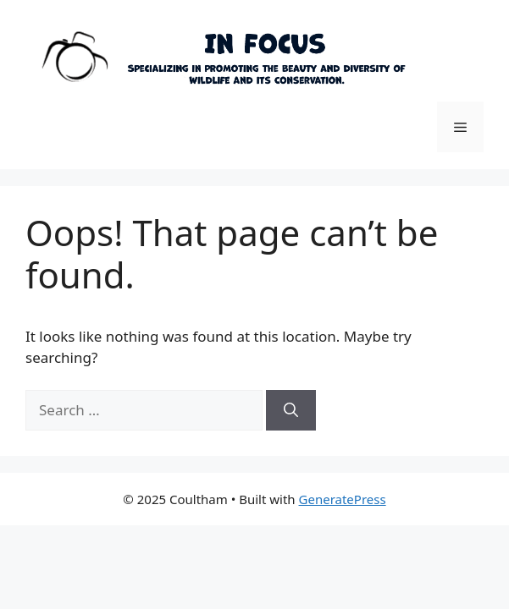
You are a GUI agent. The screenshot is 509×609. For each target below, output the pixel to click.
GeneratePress (342, 499)
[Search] (291, 410)
